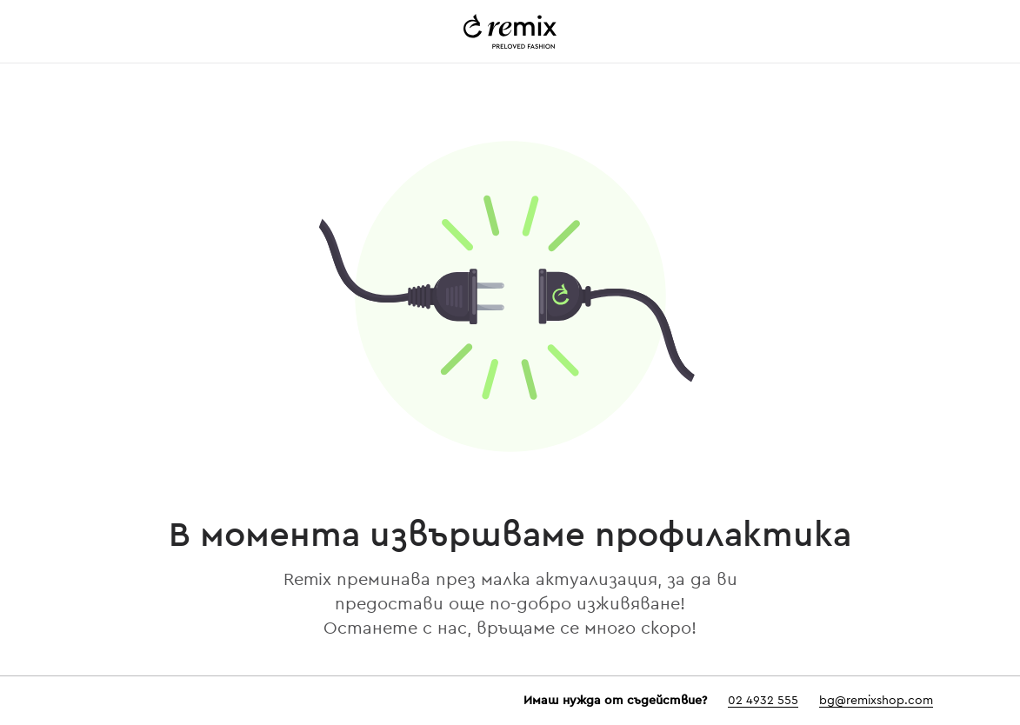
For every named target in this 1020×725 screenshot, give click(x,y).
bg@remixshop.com (876, 701)
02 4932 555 (763, 701)
